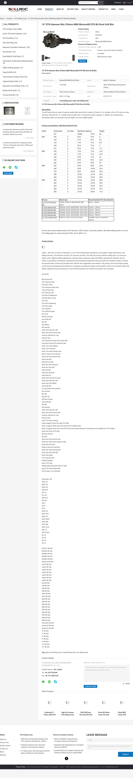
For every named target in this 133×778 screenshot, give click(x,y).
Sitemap (3, 755)
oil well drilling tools (68, 652)
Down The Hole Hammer (12, 34)
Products (49, 9)
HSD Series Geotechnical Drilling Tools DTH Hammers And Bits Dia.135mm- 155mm (34, 740)
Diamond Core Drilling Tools (14, 86)
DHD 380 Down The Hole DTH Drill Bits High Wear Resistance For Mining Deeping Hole (85, 714)
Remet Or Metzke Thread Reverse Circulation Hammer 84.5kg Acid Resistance (66, 740)
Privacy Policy (20, 767)
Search (101, 2)
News (113, 9)
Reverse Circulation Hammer (14, 47)
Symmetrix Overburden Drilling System (18, 61)
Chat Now (117, 2)
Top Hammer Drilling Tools (13, 77)
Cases (121, 9)
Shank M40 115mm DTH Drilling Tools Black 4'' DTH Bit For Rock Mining (122, 714)
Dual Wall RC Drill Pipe (11, 56)
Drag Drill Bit (8, 72)
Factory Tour (72, 9)
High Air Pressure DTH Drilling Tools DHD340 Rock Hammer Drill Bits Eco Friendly (67, 714)
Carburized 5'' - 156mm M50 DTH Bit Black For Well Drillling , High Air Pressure (49, 714)
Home (39, 9)
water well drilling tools (53, 652)
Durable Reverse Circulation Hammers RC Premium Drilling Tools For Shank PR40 (68, 752)
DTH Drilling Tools (20, 18)
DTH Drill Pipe (8, 43)
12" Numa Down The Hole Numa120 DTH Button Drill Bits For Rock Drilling (35, 752)
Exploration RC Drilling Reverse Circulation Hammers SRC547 (69, 746)
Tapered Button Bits (10, 81)
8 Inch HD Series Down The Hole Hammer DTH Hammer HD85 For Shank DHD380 (103, 714)
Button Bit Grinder (10, 90)
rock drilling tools (82, 652)
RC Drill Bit (7, 52)
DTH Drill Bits (8, 38)
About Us (60, 9)
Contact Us (103, 9)
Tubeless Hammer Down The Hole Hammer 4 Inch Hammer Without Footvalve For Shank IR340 (33, 746)
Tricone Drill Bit (9, 95)
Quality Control (88, 9)
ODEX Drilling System (11, 68)
